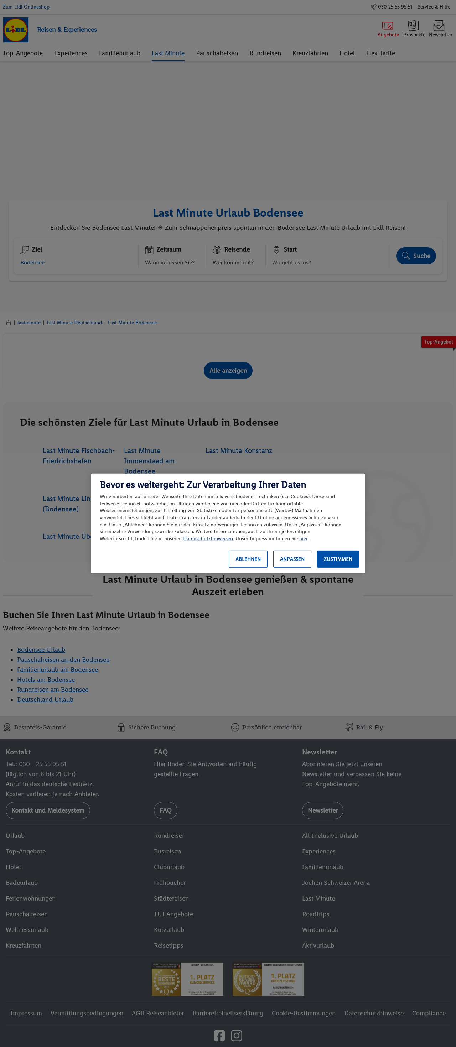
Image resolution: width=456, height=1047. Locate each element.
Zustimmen (338, 559)
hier (303, 539)
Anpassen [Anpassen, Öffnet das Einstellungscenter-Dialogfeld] (292, 559)
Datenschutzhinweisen (208, 539)
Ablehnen (248, 559)
